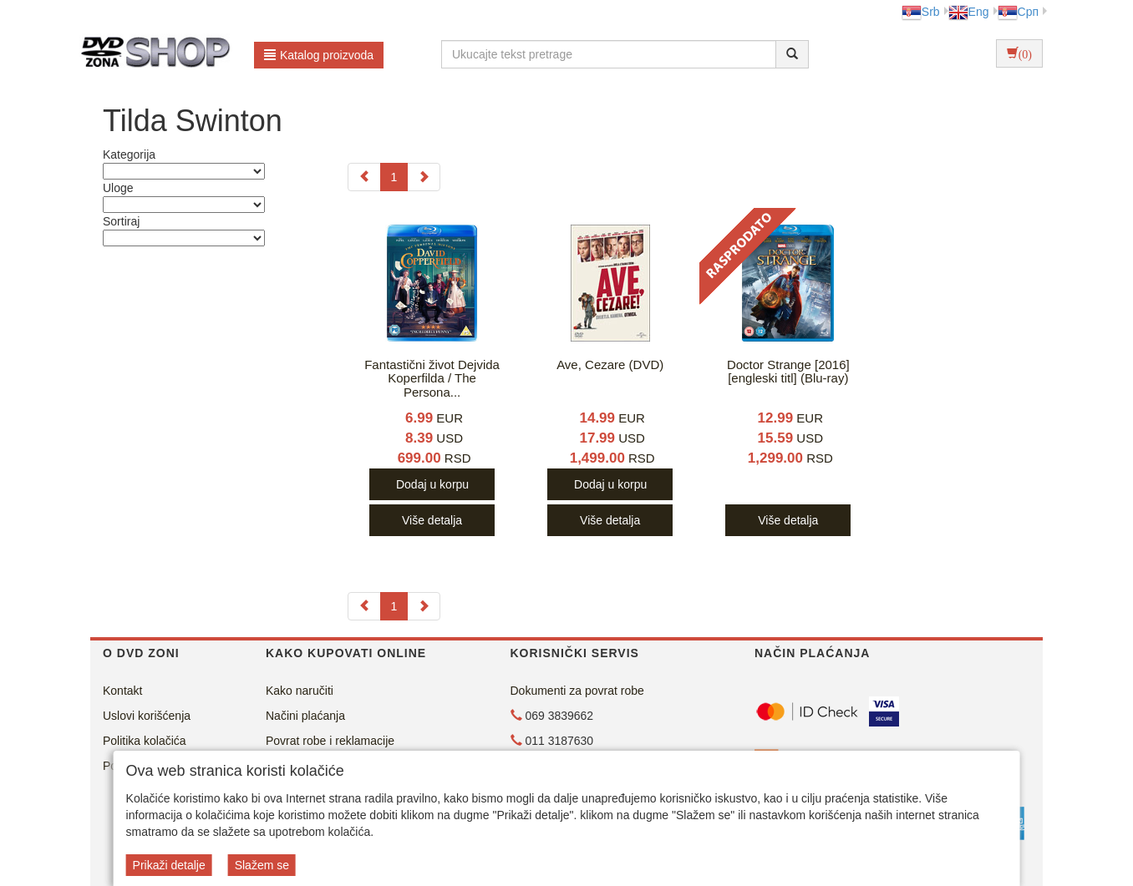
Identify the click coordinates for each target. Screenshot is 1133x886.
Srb (921, 11)
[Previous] (364, 177)
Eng (968, 11)
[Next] (423, 177)
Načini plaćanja (305, 715)
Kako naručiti (299, 690)
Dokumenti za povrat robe (577, 690)
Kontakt (122, 690)
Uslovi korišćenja (147, 715)
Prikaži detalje (169, 865)
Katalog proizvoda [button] (318, 55)
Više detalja (432, 520)
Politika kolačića (144, 740)
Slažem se (262, 865)
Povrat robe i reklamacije (330, 740)
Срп (1018, 11)
